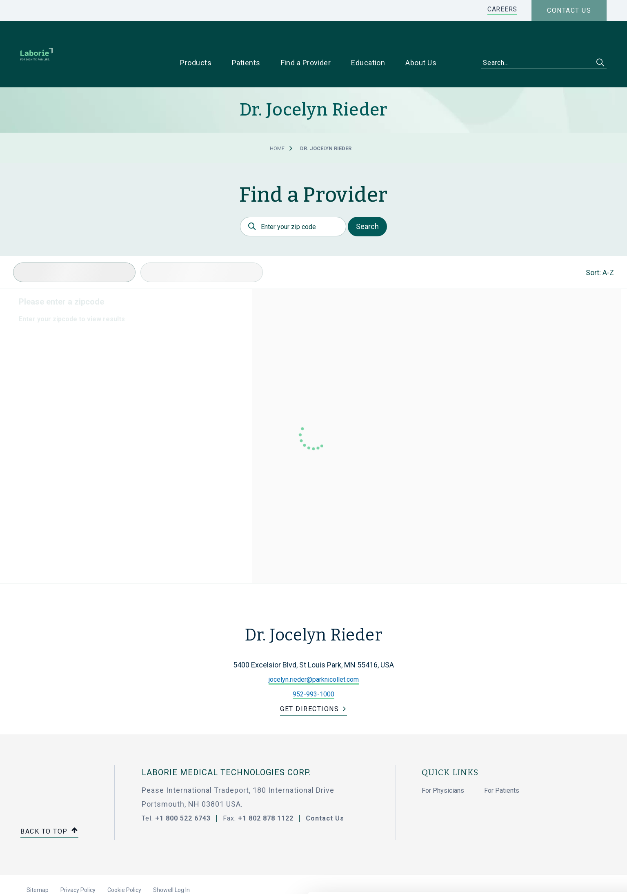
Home (277, 123)
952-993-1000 (313, 668)
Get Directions (309, 683)
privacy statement (330, 851)
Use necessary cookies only (559, 830)
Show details (432, 878)
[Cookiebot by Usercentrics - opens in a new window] (53, 878)
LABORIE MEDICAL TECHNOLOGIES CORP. (226, 747)
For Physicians (443, 765)
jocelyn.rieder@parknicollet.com (314, 654)
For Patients (501, 765)
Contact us (569, 10)
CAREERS (502, 9)
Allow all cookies (559, 804)
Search (367, 200)
